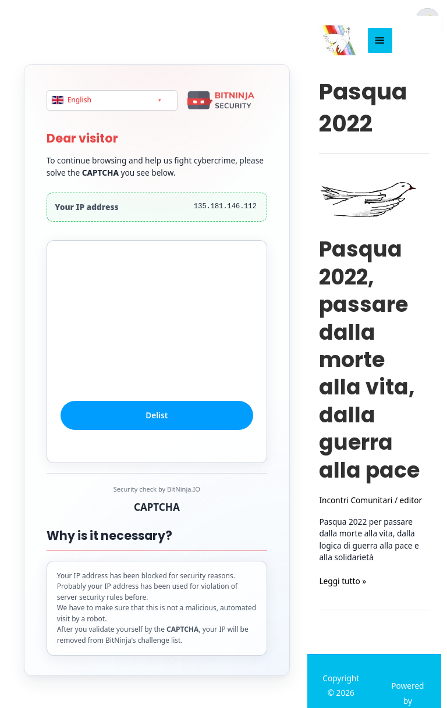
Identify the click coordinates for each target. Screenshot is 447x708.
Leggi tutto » (342, 581)
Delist (157, 415)
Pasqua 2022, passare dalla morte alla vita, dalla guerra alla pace (369, 359)
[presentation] (156, 333)
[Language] (112, 100)
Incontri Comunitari (355, 500)
